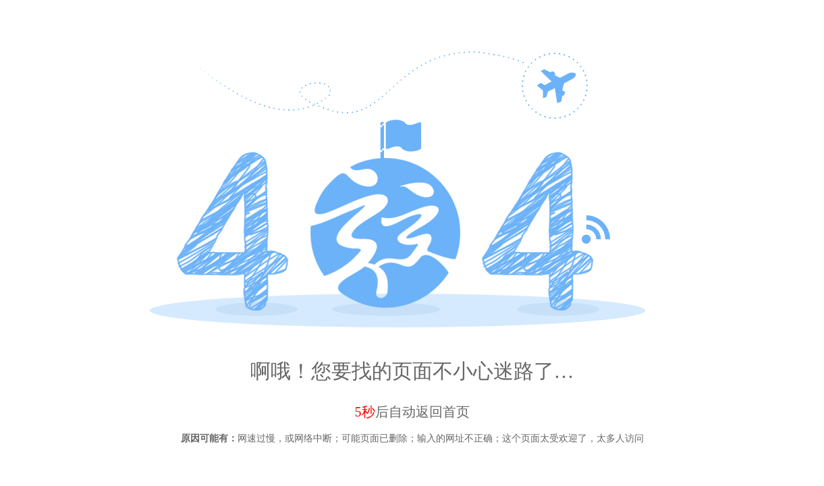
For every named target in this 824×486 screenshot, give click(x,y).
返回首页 (443, 411)
